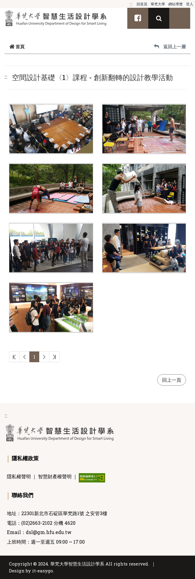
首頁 (17, 46)
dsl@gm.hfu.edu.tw (49, 532)
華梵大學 (158, 3)
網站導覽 (175, 3)
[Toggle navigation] (179, 18)
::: (130, 4)
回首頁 (142, 3)
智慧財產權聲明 (55, 476)
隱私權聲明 (19, 476)
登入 (189, 3)
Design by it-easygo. (31, 571)
